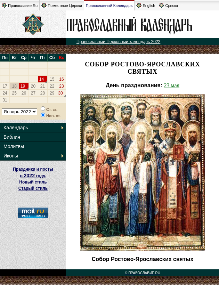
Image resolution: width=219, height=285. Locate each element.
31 (4, 100)
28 (42, 93)
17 (4, 86)
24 (4, 93)
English (145, 5)
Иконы (10, 155)
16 (61, 79)
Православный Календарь (109, 5)
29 (52, 93)
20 (33, 86)
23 (61, 86)
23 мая (171, 85)
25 (14, 93)
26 (24, 93)
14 (41, 79)
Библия (11, 137)
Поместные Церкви (61, 5)
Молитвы (13, 146)
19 (23, 86)
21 (42, 86)
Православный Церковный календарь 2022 (118, 41)
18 (14, 86)
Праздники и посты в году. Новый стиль (33, 176)
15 (52, 79)
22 (52, 86)
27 (33, 93)
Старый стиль (33, 188)
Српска (168, 5)
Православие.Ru (20, 5)
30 (60, 93)
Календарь (15, 127)
